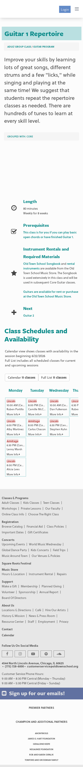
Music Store (10, 569)
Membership (29, 586)
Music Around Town (15, 556)
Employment (46, 621)
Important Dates (13, 532)
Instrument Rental (41, 574)
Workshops (9, 508)
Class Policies (55, 526)
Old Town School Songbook (41, 263)
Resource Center (13, 621)
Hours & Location (13, 574)
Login (65, 9)
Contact (7, 629)
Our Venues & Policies (46, 556)
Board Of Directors (14, 598)
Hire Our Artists (55, 610)
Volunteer (8, 592)
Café (38, 610)
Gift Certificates (38, 532)
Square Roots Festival (16, 563)
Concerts (8, 540)
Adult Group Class (19, 46)
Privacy (63, 621)
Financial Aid (35, 526)
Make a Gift (9, 586)
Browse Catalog (12, 526)
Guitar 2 (28, 315)
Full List (54, 377)
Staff (31, 621)
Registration (10, 522)
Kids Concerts (40, 550)
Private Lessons (31, 508)
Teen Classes (51, 502)
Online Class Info (13, 514)
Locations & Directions (16, 610)
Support (7, 581)
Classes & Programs (15, 498)
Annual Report (48, 592)
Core (30, 136)
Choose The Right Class (43, 514)
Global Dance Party (14, 550)
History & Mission (13, 616)
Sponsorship (27, 592)
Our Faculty (52, 508)
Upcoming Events (13, 544)
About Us (8, 605)
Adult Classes (10, 502)
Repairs (62, 574)
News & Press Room (42, 616)
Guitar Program (43, 46)
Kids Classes (31, 502)
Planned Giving (52, 586)
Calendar (21, 377)
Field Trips (59, 550)
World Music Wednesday (45, 544)
